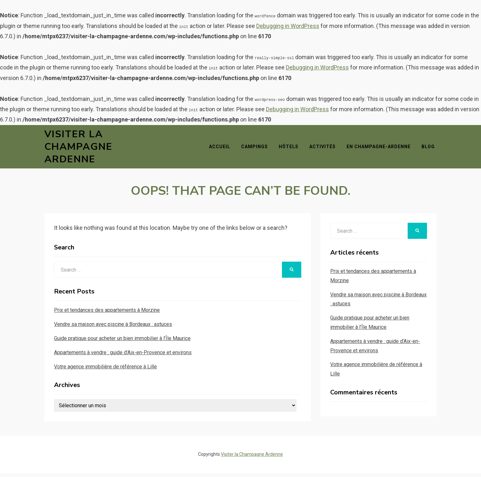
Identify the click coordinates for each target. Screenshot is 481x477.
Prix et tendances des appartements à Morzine (107, 314)
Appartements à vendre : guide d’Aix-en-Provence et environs (123, 356)
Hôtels (290, 148)
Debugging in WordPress (287, 25)
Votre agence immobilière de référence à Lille (105, 370)
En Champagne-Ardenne (381, 148)
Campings (256, 148)
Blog (430, 148)
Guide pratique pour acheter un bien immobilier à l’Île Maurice (122, 342)
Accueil (221, 148)
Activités (324, 148)
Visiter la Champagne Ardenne (78, 149)
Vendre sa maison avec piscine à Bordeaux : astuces (113, 328)
